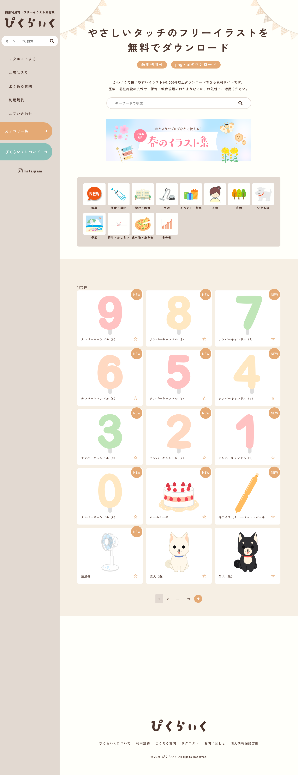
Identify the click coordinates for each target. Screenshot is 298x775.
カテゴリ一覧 (17, 131)
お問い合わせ (20, 113)
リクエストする (22, 58)
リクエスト (190, 751)
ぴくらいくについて (22, 151)
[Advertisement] (30, 191)
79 (188, 605)
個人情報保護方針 (245, 751)
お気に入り (18, 72)
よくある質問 (20, 86)
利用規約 (16, 99)
